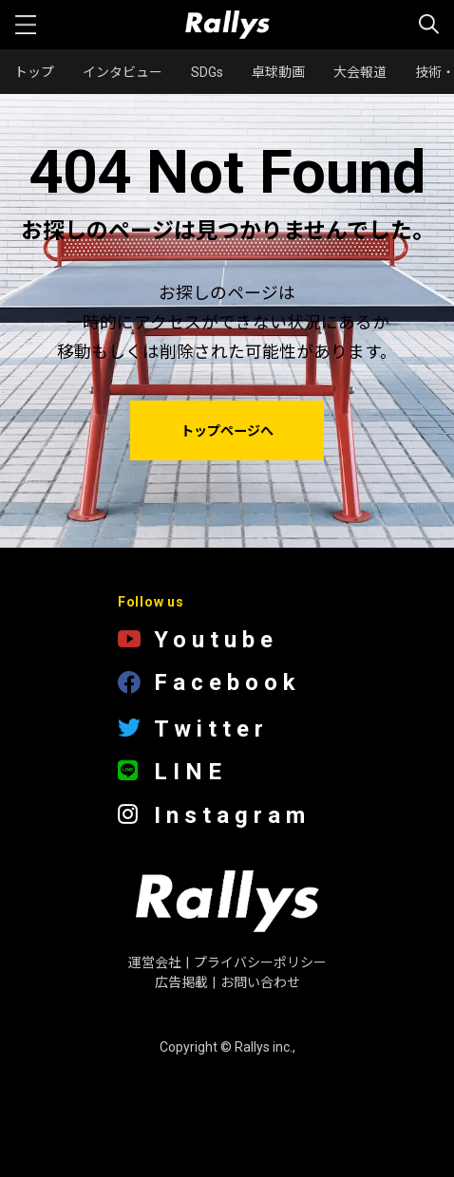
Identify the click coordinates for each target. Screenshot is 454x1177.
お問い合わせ (260, 982)
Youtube (198, 639)
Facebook (209, 684)
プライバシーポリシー (260, 962)
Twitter (193, 729)
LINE (172, 772)
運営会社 (154, 962)
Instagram (214, 816)
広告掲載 (181, 982)
